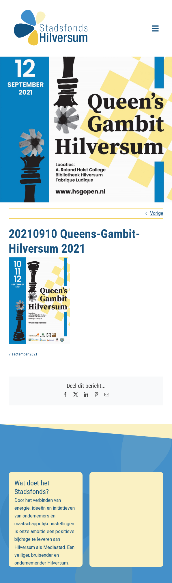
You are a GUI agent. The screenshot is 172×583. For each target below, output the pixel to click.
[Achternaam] (86, 525)
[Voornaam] (86, 512)
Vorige (156, 213)
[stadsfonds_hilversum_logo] (52, 6)
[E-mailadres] (86, 500)
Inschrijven (86, 540)
